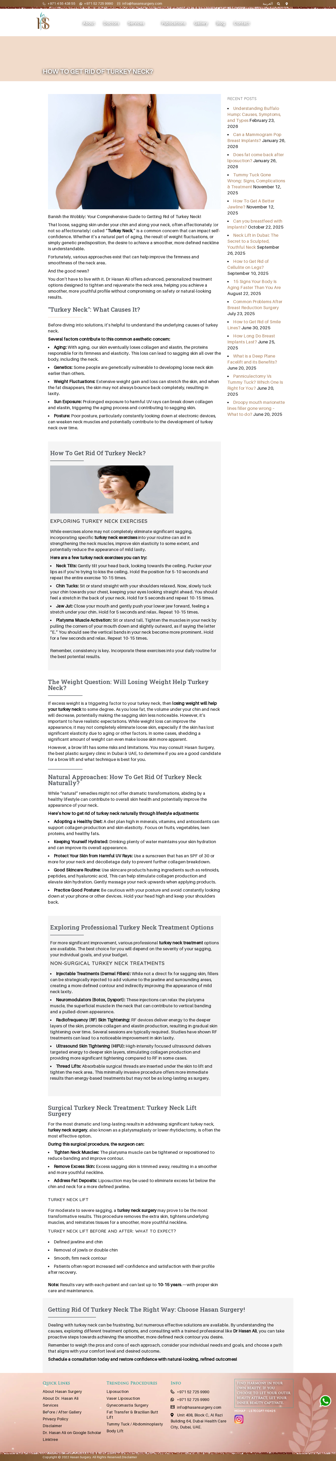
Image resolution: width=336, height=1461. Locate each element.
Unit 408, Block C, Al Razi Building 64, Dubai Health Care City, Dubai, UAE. (198, 1421)
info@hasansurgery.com (139, 3)
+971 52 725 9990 (96, 3)
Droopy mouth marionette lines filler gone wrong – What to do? (256, 408)
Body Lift (115, 1431)
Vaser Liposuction (123, 1398)
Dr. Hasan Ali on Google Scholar (72, 1432)
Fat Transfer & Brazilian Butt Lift (132, 1414)
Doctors (112, 23)
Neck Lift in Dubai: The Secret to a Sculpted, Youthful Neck (253, 241)
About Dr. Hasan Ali (61, 1398)
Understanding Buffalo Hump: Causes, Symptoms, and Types (254, 114)
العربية (268, 3)
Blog (221, 23)
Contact (243, 23)
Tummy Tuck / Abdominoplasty (134, 1424)
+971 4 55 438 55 (59, 3)
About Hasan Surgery (62, 1391)
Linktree (50, 1439)
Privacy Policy (55, 1419)
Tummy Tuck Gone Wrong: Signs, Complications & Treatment (256, 180)
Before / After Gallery (62, 1412)
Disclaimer (52, 1426)
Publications (174, 23)
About (90, 23)
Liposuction (117, 1391)
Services (137, 23)
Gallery (202, 23)
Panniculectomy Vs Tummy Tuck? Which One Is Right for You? (255, 382)
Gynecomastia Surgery (127, 1405)
